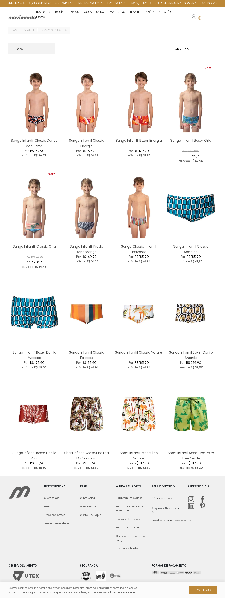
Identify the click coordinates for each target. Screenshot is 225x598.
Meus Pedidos (88, 506)
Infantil (134, 11)
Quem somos (51, 497)
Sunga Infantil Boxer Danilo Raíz (34, 455)
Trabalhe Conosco (54, 515)
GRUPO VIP (208, 3)
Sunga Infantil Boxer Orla (190, 140)
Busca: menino (50, 30)
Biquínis (60, 11)
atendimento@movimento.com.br (171, 520)
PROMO (40, 17)
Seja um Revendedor (57, 523)
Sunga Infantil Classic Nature (138, 352)
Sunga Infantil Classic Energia (86, 143)
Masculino (117, 11)
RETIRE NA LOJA (90, 3)
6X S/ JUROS (141, 3)
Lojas (47, 506)
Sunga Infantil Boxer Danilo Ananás (191, 355)
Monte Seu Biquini (91, 515)
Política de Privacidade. (121, 592)
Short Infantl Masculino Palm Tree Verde (191, 455)
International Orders (128, 548)
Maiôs (75, 11)
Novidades (43, 11)
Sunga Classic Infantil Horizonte (138, 249)
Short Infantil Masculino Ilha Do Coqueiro (86, 455)
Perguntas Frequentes (129, 497)
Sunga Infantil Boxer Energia (139, 140)
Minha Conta (87, 497)
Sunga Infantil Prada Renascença (86, 249)
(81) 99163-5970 (164, 498)
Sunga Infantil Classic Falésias (86, 355)
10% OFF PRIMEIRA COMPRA (176, 3)
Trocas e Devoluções (128, 519)
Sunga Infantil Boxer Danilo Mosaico (34, 355)
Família (149, 11)
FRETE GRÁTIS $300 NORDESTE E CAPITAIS (41, 3)
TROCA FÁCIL (117, 3)
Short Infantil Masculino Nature (139, 455)
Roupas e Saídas (94, 11)
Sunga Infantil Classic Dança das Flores (34, 143)
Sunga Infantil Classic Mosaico (190, 249)
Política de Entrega (127, 527)
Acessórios (167, 11)
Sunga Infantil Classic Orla (34, 246)
